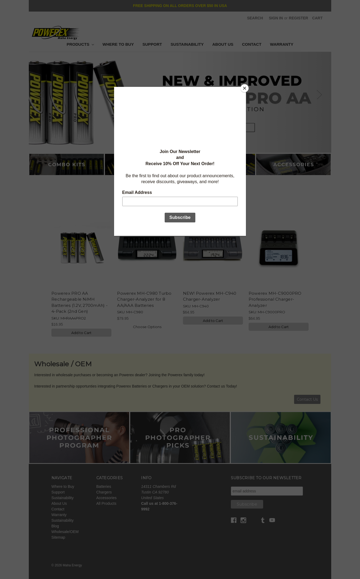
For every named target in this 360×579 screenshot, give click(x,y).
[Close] (245, 88)
